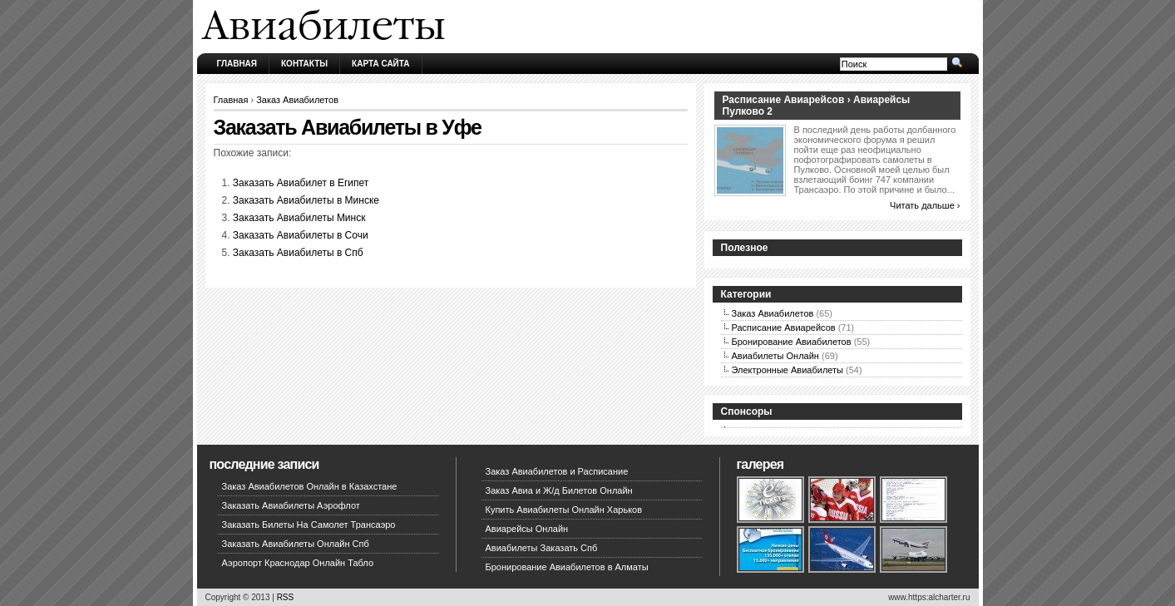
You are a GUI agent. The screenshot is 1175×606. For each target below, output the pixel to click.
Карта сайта (380, 63)
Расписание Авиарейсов (784, 328)
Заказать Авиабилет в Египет (300, 183)
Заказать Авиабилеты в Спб (298, 253)
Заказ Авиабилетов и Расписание (557, 471)
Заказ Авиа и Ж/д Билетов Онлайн (559, 490)
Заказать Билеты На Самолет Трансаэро (309, 525)
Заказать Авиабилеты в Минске (306, 200)
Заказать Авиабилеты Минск (299, 218)
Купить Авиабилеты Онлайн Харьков (564, 510)
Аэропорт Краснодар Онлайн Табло (298, 563)
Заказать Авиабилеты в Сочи (300, 235)
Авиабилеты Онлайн (775, 356)
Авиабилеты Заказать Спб (542, 548)
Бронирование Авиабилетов (792, 342)
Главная (237, 63)
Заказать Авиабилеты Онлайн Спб (295, 544)
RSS (285, 597)
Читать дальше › (925, 205)
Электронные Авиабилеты (788, 370)
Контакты (304, 63)
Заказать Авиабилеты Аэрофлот (291, 505)
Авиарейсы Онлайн (527, 529)
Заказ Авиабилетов (297, 100)
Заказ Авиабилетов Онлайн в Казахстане (309, 486)
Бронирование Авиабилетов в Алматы (567, 567)
